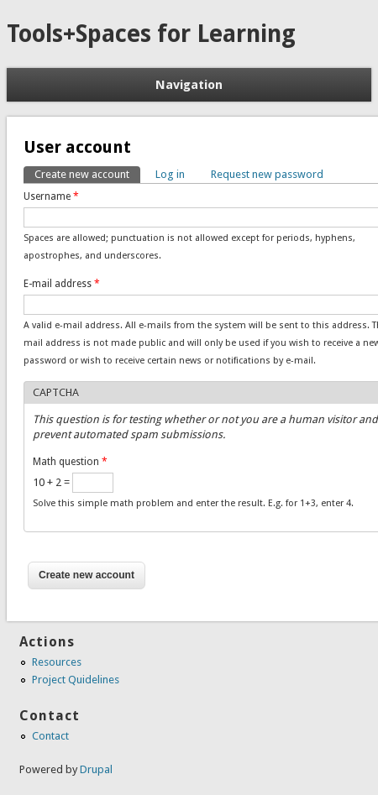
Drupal (96, 769)
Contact (50, 736)
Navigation (189, 84)
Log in (170, 174)
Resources (56, 662)
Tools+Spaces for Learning (151, 34)
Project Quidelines (75, 679)
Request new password (267, 174)
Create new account (87, 173)
